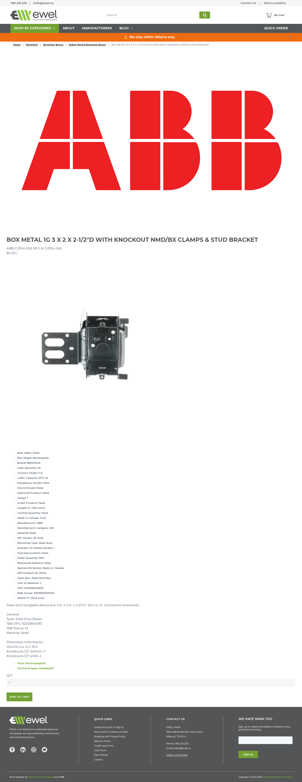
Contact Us (248, 3)
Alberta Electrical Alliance (40, 777)
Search (204, 15)
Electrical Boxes (53, 44)
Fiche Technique (31, 663)
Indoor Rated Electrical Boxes (87, 44)
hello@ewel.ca (43, 3)
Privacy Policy (286, 777)
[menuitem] (34, 28)
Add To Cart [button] (19, 696)
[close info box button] (290, 37)
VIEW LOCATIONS (177, 755)
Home (17, 44)
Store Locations (275, 3)
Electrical (32, 44)
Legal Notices (270, 777)
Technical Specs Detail (35, 668)
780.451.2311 (18, 3)
